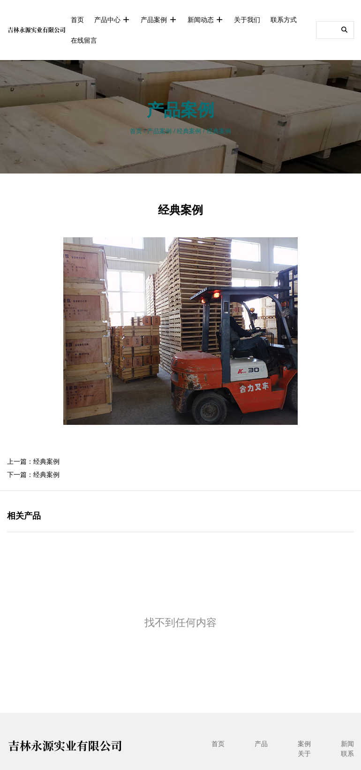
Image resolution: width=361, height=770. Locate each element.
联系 (347, 753)
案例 (304, 743)
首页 (77, 19)
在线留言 (84, 40)
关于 (304, 753)
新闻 (347, 743)
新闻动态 (206, 19)
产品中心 (112, 19)
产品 (261, 743)
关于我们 (247, 19)
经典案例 (189, 131)
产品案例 (159, 19)
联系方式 (284, 19)
